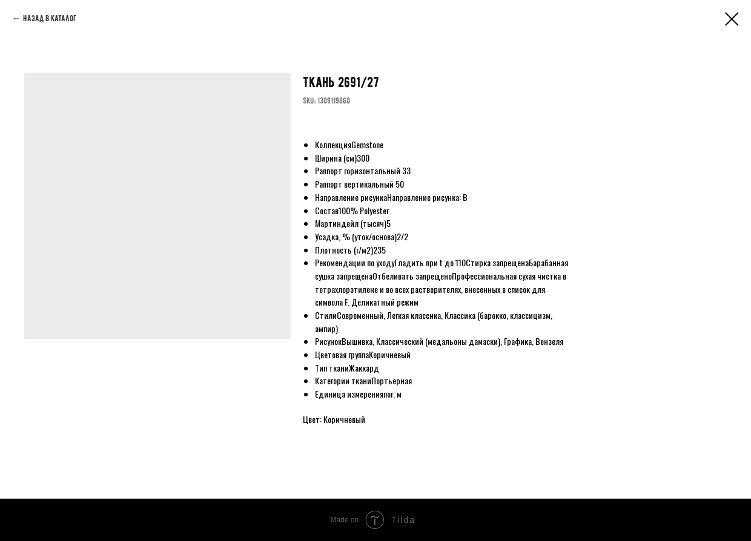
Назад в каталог (49, 18)
